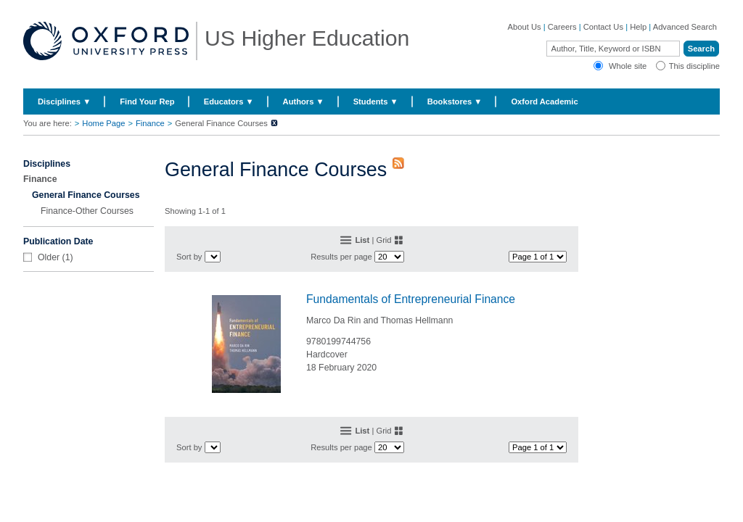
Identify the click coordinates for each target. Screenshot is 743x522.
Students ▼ (375, 101)
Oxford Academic (544, 101)
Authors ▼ (303, 101)
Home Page (103, 123)
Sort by (189, 256)
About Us (524, 26)
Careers (562, 26)
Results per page (341, 256)
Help (638, 26)
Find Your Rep (147, 101)
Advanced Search (685, 26)
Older (48, 257)
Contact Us (603, 26)
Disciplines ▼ (64, 101)
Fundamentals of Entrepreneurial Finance (410, 299)
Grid (383, 240)
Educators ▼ (229, 101)
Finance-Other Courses (87, 211)
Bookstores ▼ (455, 101)
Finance (150, 123)
